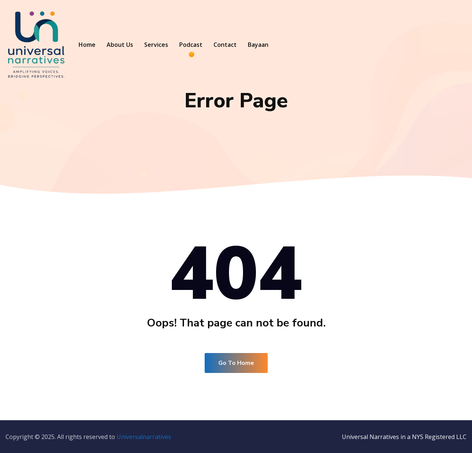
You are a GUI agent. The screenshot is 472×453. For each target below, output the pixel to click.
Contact (225, 45)
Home (87, 45)
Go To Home (236, 363)
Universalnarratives (144, 437)
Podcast (190, 45)
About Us (120, 45)
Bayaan (258, 45)
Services (156, 45)
